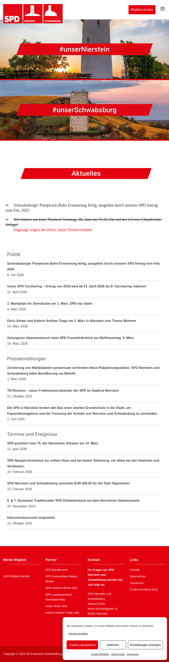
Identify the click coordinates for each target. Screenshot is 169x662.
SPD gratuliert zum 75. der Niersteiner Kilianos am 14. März (52, 443)
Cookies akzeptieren (82, 645)
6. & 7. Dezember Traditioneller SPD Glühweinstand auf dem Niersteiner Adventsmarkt (73, 500)
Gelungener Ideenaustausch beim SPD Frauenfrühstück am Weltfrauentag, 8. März (70, 338)
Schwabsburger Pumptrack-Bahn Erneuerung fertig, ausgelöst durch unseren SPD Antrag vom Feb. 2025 (83, 266)
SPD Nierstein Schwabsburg (44, 653)
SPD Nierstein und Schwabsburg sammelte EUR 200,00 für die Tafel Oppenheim (68, 483)
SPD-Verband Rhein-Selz (61, 587)
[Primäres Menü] (162, 8)
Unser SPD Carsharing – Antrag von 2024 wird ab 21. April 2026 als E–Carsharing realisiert (76, 286)
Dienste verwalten (78, 633)
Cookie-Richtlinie (100, 654)
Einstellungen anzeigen (145, 645)
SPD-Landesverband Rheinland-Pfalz (58, 597)
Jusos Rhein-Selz (56, 606)
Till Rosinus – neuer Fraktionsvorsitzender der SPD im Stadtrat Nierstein (63, 390)
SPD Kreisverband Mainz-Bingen (61, 579)
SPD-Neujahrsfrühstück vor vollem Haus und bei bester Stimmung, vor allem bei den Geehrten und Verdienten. (83, 463)
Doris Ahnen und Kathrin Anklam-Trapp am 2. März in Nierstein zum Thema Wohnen (71, 320)
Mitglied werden (142, 9)
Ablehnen (113, 645)
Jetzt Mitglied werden (16, 576)
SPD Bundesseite (56, 569)
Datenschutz (118, 654)
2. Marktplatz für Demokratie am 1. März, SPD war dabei (49, 303)
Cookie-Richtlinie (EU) (144, 589)
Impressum (133, 654)
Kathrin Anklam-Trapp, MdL (62, 612)
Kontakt (135, 569)
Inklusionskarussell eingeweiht (31, 517)
